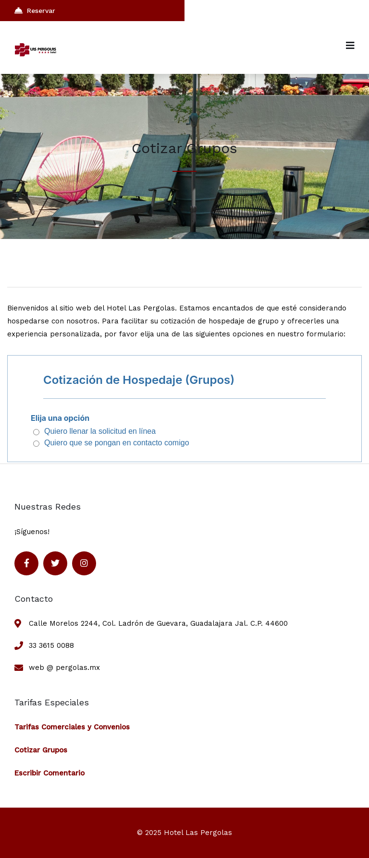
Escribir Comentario (49, 773)
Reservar (34, 10)
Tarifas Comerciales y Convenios (72, 727)
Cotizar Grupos (40, 750)
